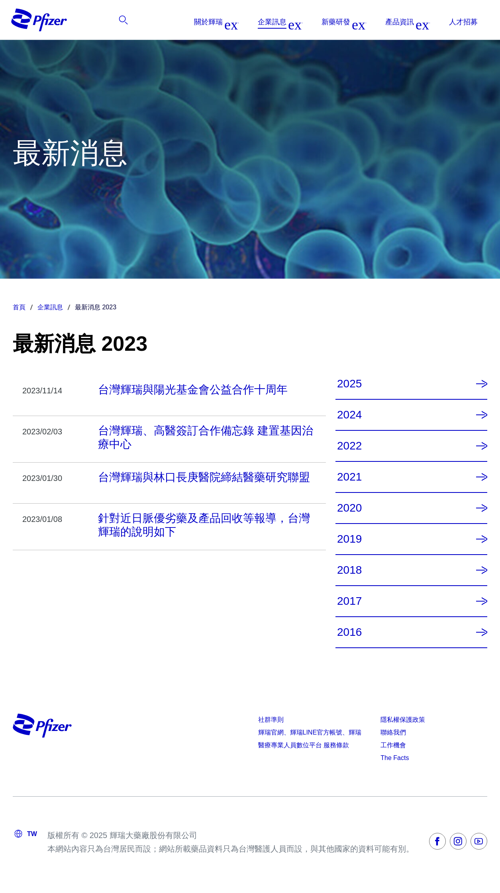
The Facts (394, 757)
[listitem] (440, 21)
